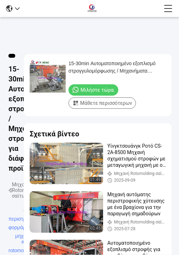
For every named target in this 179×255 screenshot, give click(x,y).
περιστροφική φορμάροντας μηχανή (23, 219)
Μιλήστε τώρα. (93, 89)
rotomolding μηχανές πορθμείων (21, 251)
